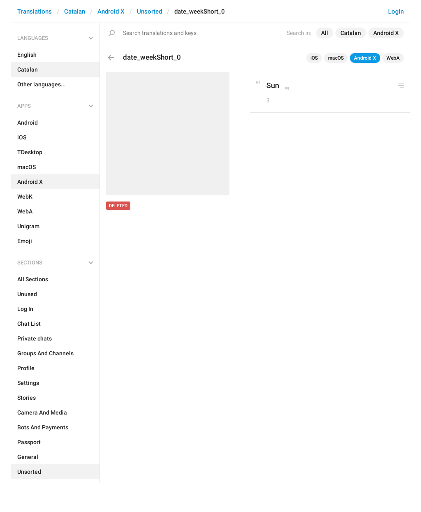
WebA (393, 58)
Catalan (74, 11)
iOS (314, 58)
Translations (34, 11)
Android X (111, 11)
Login (396, 11)
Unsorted (149, 11)
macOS (336, 58)
